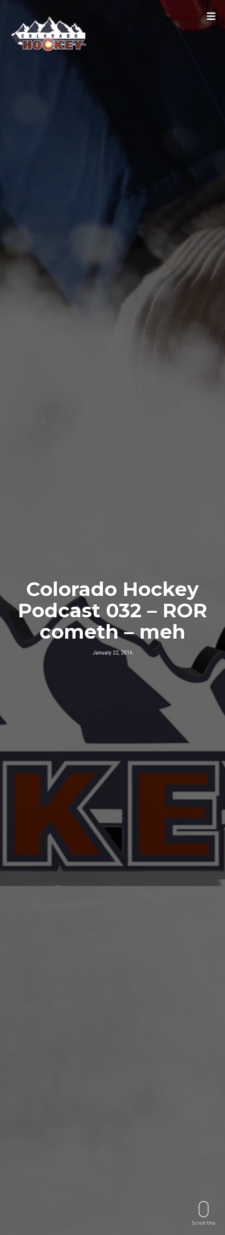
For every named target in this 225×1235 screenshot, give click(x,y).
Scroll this (203, 1213)
